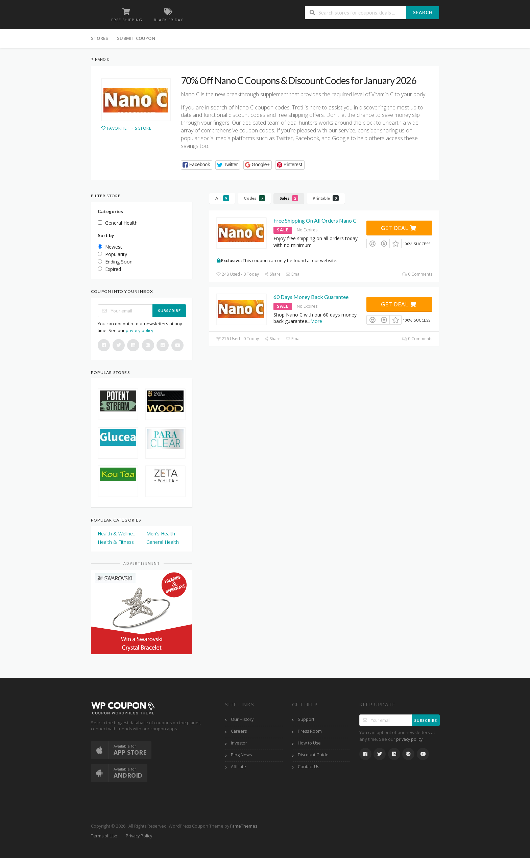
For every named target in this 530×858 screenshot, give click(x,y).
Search (423, 12)
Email (294, 274)
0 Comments (417, 274)
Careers (239, 731)
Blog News (241, 755)
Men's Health (160, 533)
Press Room (310, 731)
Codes (254, 198)
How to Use (309, 743)
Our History (242, 719)
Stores (99, 38)
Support (306, 719)
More (316, 321)
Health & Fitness (116, 542)
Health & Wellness (117, 533)
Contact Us (308, 766)
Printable (326, 198)
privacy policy (139, 330)
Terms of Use (104, 836)
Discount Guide (313, 755)
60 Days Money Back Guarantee (310, 297)
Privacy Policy (139, 836)
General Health (162, 542)
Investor (239, 743)
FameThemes (243, 826)
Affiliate (238, 766)
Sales (289, 198)
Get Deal (398, 228)
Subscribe (169, 310)
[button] (196, 165)
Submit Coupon (136, 38)
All (222, 198)
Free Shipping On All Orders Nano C (315, 220)
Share (272, 274)
